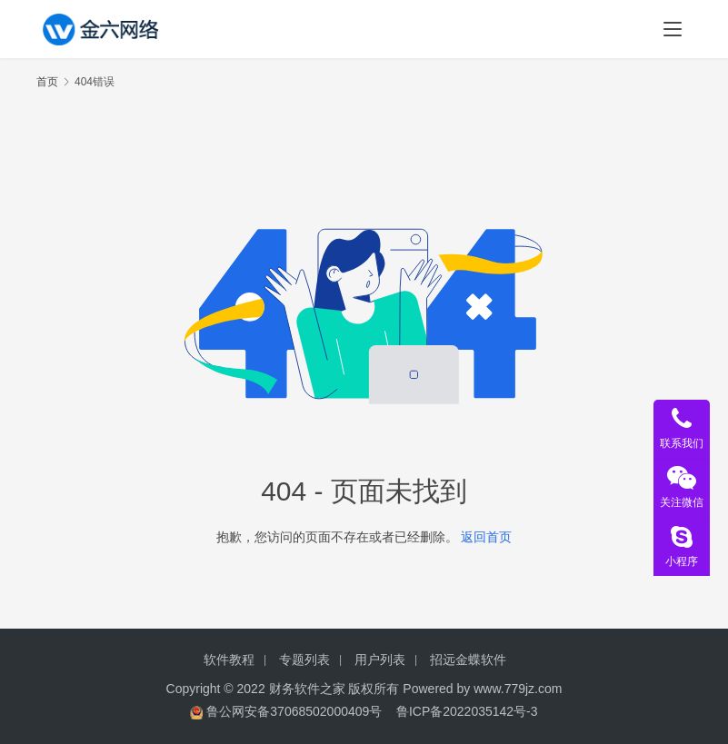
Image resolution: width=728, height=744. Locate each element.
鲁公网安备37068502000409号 (294, 711)
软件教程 (229, 659)
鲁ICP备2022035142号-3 (467, 711)
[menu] (672, 29)
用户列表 (379, 659)
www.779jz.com (518, 688)
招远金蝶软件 (468, 659)
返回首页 (486, 537)
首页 (47, 81)
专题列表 (304, 659)
